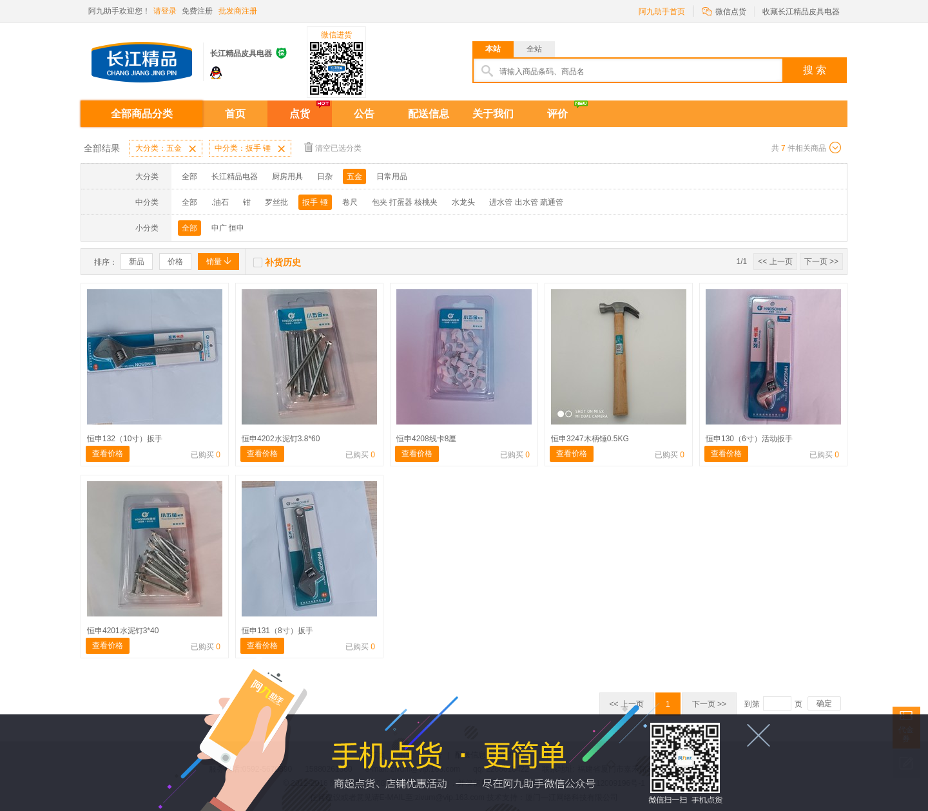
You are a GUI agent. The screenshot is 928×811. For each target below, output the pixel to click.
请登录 (165, 10)
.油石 (220, 202)
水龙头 (463, 202)
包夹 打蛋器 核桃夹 (405, 202)
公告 (364, 113)
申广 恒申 (227, 228)
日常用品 (391, 176)
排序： (105, 262)
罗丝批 (276, 202)
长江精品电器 (234, 176)
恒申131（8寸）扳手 (277, 630)
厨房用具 (287, 176)
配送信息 (428, 113)
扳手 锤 (314, 202)
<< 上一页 (775, 261)
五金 (354, 176)
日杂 (325, 176)
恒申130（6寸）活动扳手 (749, 438)
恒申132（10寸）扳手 (124, 438)
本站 (493, 48)
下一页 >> (821, 261)
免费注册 (197, 10)
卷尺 (350, 202)
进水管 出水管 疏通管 (526, 202)
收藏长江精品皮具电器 (801, 11)
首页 (235, 113)
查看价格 (107, 453)
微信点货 (724, 10)
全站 (534, 48)
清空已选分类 (333, 147)
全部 (189, 176)
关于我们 (493, 113)
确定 (824, 703)
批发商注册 (237, 10)
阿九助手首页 (662, 11)
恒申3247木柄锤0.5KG (590, 438)
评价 (557, 113)
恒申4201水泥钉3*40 (123, 630)
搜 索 (814, 69)
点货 (299, 113)
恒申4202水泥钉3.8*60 (281, 438)
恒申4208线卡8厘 (426, 438)
